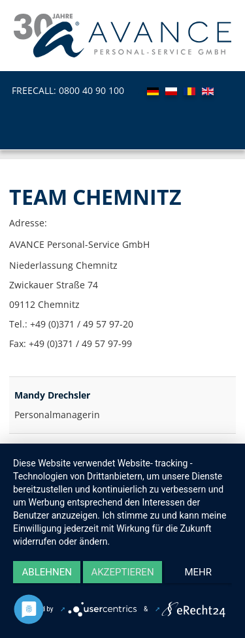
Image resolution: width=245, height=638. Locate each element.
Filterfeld (9, 363)
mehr (198, 572)
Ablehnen (47, 572)
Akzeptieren (122, 572)
